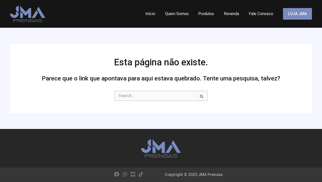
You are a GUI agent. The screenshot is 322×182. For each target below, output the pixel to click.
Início (158, 13)
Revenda (234, 13)
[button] (297, 14)
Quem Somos (182, 13)
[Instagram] (124, 174)
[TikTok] (140, 174)
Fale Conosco (262, 13)
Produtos (210, 13)
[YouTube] (132, 174)
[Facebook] (116, 174)
